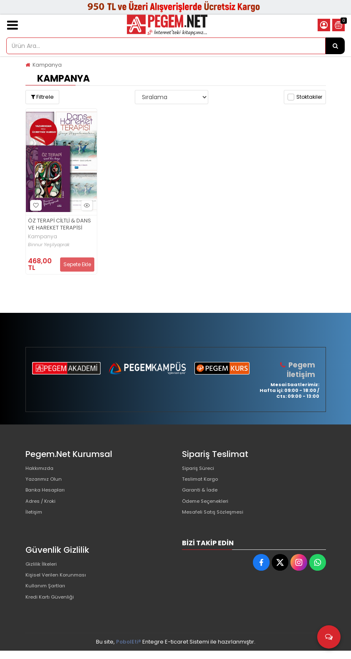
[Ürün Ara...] (335, 45)
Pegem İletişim (301, 369)
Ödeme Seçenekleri (209, 508)
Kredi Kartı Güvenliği (52, 613)
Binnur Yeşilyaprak (49, 245)
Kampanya (47, 64)
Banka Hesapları (47, 495)
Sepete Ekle (77, 264)
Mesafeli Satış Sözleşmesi (217, 522)
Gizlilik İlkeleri (43, 573)
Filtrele (42, 97)
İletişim (34, 522)
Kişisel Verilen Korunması (59, 587)
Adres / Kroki (42, 508)
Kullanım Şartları (47, 600)
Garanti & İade (201, 495)
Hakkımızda (41, 468)
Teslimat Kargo (202, 482)
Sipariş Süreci (200, 468)
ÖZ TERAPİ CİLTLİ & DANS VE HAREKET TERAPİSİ (59, 224)
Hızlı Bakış (85, 205)
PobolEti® (128, 650)
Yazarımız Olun (45, 482)
